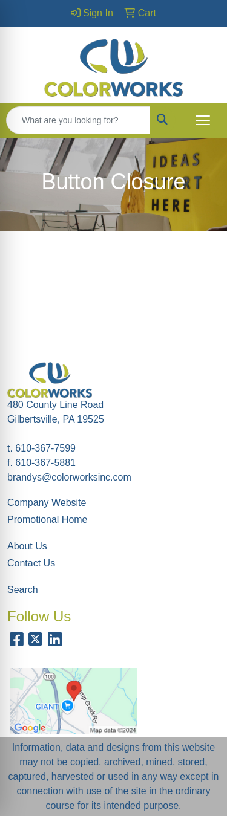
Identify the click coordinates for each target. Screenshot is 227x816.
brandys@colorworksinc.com (69, 477)
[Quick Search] (78, 120)
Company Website (46, 502)
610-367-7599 (45, 448)
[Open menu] (203, 120)
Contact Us (31, 563)
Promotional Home (47, 519)
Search (22, 589)
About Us (27, 546)
